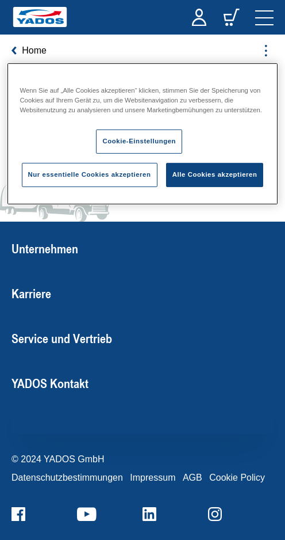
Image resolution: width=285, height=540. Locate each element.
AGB (192, 477)
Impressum (152, 477)
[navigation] (264, 17)
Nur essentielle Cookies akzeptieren (89, 174)
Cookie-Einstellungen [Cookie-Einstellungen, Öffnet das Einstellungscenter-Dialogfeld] (139, 141)
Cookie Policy (237, 477)
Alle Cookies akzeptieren (214, 174)
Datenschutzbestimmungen (67, 477)
